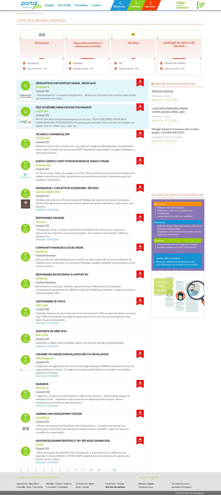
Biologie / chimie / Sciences (59, 483)
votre (182, 5)
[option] (177, 95)
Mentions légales (146, 483)
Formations (81, 5)
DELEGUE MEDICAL (163, 91)
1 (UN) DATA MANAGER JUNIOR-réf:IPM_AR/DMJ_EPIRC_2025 (170, 110)
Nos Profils (64, 5)
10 (91, 469)
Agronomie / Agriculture (28, 483)
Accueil (20, 13)
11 (99, 469)
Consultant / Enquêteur (57, 486)
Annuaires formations (182, 486)
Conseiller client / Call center (30, 486)
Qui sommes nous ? (181, 483)
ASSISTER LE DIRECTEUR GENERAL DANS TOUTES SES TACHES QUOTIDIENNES (86, 344)
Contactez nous (146, 486)
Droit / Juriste (82, 486)
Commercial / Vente (85, 483)
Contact (96, 5)
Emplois (49, 5)
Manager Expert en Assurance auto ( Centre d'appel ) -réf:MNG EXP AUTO (175, 130)
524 (114, 469)
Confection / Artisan (114, 483)
